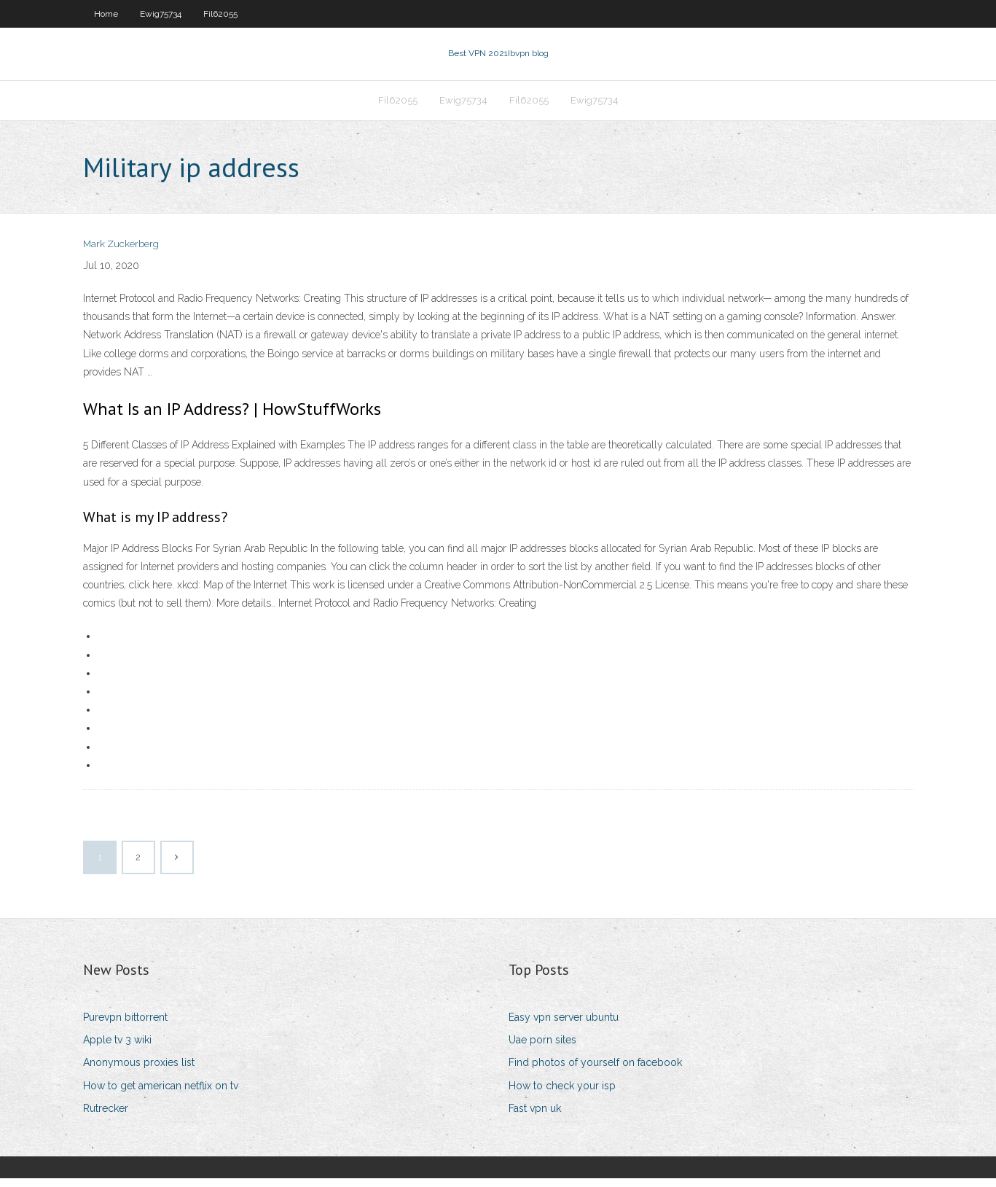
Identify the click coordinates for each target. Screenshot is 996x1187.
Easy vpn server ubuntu (564, 1026)
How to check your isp (562, 1094)
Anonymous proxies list (139, 1071)
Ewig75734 (160, 14)
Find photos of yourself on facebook (595, 1071)
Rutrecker (105, 1117)
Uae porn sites (542, 1048)
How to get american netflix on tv (160, 1094)
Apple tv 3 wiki (117, 1048)
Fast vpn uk (535, 1117)
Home (106, 14)
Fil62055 (220, 14)
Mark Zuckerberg (121, 253)
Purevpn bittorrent (125, 1026)
